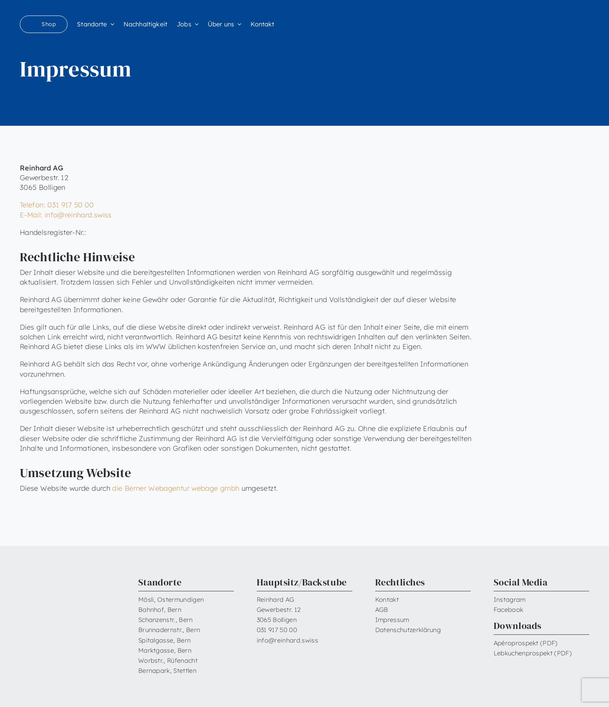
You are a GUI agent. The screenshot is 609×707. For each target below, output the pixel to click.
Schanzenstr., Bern (165, 620)
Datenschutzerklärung (408, 630)
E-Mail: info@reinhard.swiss (66, 214)
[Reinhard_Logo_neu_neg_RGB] (557, 19)
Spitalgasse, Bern (164, 640)
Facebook (509, 609)
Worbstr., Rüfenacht (168, 660)
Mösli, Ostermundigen (171, 599)
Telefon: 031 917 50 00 (57, 204)
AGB (381, 609)
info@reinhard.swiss (287, 640)
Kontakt (387, 599)
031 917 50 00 (277, 630)
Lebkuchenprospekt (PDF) (533, 653)
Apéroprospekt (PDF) (526, 643)
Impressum (392, 620)
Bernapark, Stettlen (167, 670)
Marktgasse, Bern (164, 650)
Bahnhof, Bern (159, 609)
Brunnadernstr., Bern (169, 630)
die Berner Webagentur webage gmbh (175, 488)
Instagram (510, 599)
